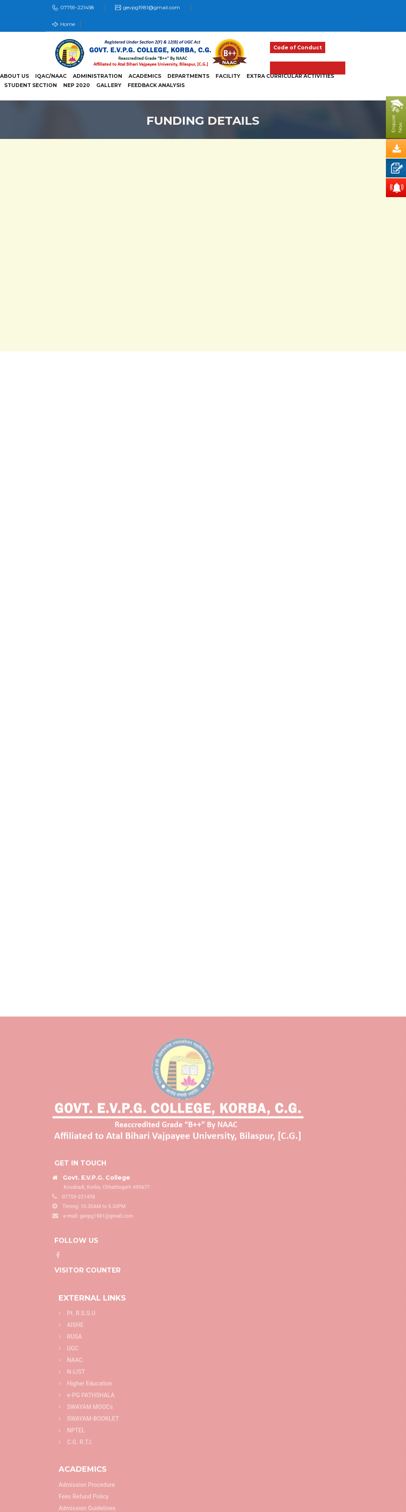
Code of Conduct (297, 47)
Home (63, 24)
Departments (188, 76)
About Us (14, 76)
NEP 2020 (76, 85)
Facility (228, 76)
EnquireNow (397, 124)
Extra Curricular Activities (290, 76)
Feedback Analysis (156, 85)
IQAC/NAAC (51, 76)
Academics (144, 76)
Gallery (108, 85)
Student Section (30, 85)
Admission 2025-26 (307, 68)
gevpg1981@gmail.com (151, 7)
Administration (97, 76)
